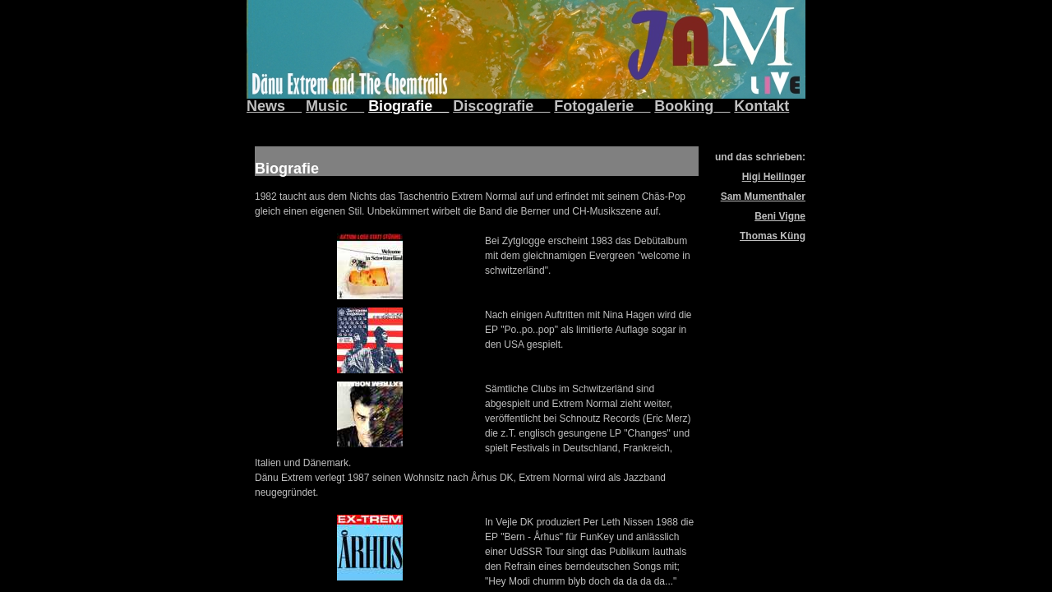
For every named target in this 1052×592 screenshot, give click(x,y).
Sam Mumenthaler (763, 196)
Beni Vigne (779, 216)
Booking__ (692, 106)
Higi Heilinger (773, 177)
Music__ (335, 106)
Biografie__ (408, 106)
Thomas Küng (772, 236)
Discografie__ (501, 106)
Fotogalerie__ (602, 106)
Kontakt (761, 106)
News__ (274, 106)
